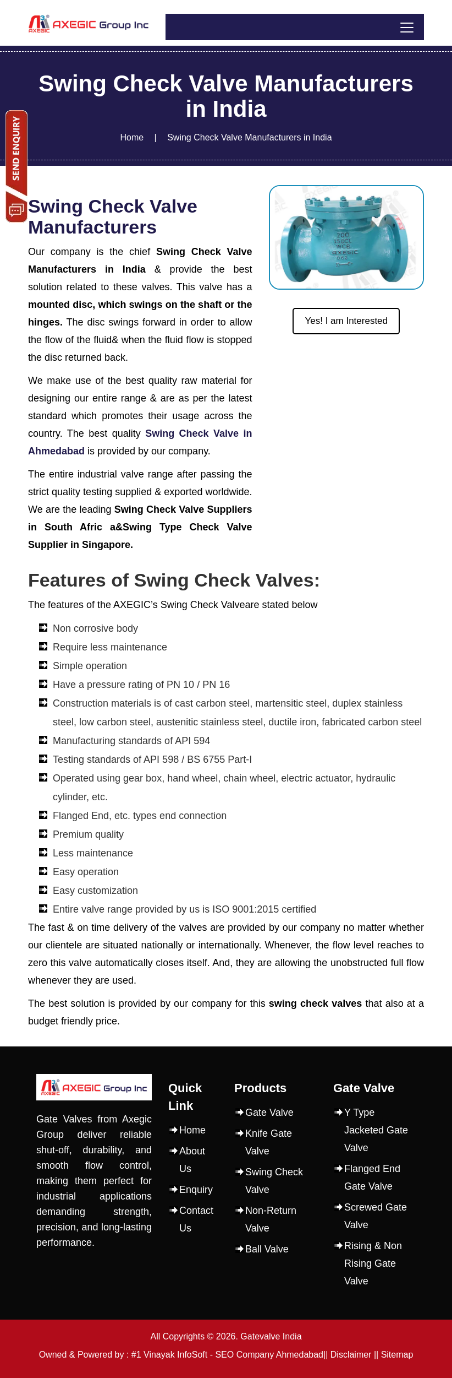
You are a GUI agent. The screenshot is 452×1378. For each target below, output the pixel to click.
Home (132, 137)
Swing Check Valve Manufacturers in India (249, 137)
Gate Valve (269, 1112)
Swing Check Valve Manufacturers (112, 216)
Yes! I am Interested (346, 321)
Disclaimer (351, 1354)
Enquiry (196, 1189)
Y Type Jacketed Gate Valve (376, 1130)
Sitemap (397, 1354)
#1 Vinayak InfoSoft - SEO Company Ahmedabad (227, 1354)
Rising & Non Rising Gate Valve (373, 1263)
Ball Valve (267, 1249)
